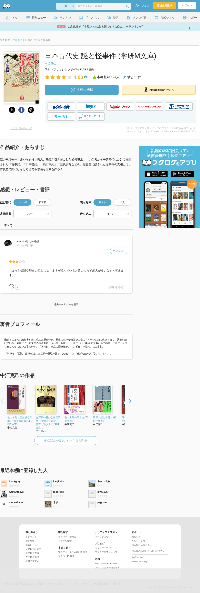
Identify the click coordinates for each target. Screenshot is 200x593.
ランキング (31, 537)
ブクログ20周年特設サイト (108, 567)
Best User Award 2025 (106, 563)
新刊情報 (30, 541)
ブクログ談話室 (33, 549)
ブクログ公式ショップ (106, 552)
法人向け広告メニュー (143, 545)
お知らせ (136, 537)
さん (24, 241)
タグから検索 (65, 541)
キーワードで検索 (67, 537)
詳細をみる (116, 287)
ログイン (187, 5)
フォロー (119, 250)
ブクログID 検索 (66, 556)
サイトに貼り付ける (21, 128)
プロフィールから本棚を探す (72, 552)
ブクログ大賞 (32, 553)
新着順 (42, 202)
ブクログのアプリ (104, 548)
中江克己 (50, 63)
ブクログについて (104, 537)
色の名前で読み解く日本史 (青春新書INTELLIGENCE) (19, 421)
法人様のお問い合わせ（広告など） (150, 551)
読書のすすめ (32, 561)
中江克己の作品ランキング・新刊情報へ (66, 440)
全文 (122, 202)
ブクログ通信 (32, 557)
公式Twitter (137, 557)
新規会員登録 (164, 5)
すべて (8, 225)
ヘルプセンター (139, 541)
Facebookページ (140, 561)
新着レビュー (32, 545)
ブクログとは (141, 5)
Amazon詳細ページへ (159, 89)
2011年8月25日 (25, 245)
